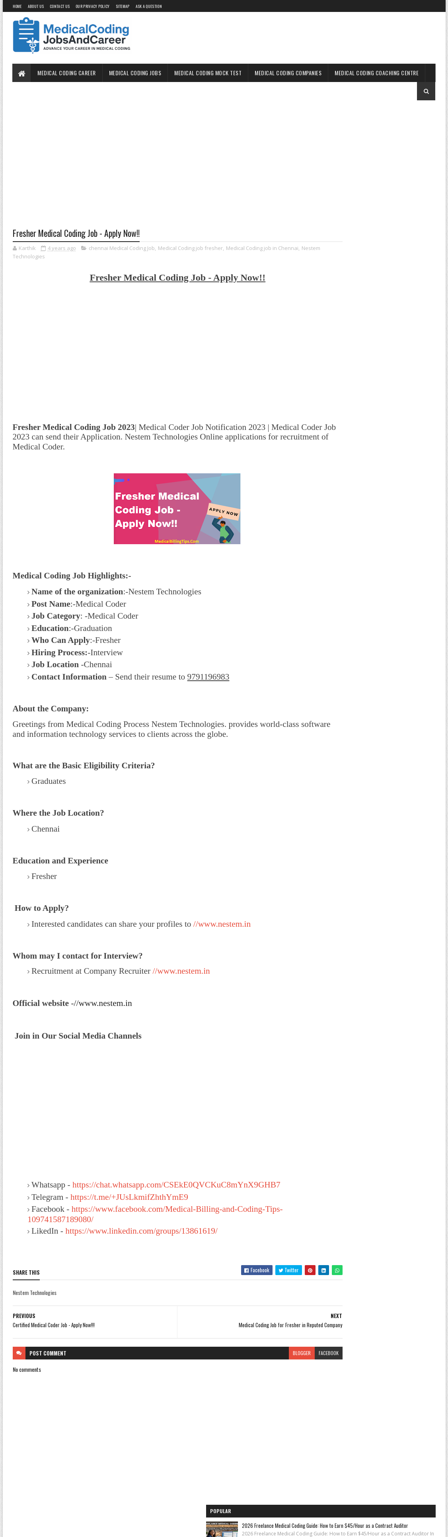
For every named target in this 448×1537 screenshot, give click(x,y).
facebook (280, 1364)
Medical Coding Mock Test (208, 72)
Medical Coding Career (67, 72)
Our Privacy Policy (92, 6)
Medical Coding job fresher (190, 249)
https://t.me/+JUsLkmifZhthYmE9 (129, 1208)
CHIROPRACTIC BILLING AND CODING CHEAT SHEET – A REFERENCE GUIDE (387, 236)
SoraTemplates (50, 1526)
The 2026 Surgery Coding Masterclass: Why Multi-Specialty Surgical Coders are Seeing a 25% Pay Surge (389, 188)
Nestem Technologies (62, 257)
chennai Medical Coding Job (122, 249)
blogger (254, 1364)
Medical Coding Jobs (135, 72)
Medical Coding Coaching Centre (377, 72)
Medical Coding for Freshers (338, 474)
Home (17, 6)
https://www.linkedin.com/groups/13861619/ (141, 1242)
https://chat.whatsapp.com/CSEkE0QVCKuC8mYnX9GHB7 (131, 1196)
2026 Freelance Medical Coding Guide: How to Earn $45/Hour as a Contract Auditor (388, 135)
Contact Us (60, 6)
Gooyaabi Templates (116, 1526)
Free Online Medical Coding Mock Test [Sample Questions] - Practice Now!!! (370, 436)
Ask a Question (149, 6)
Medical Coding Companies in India (345, 518)
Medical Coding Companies (288, 72)
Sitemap (123, 6)
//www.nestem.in (222, 925)
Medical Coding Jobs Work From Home (348, 399)
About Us (36, 6)
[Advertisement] (153, 170)
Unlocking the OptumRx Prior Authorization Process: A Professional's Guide (387, 285)
